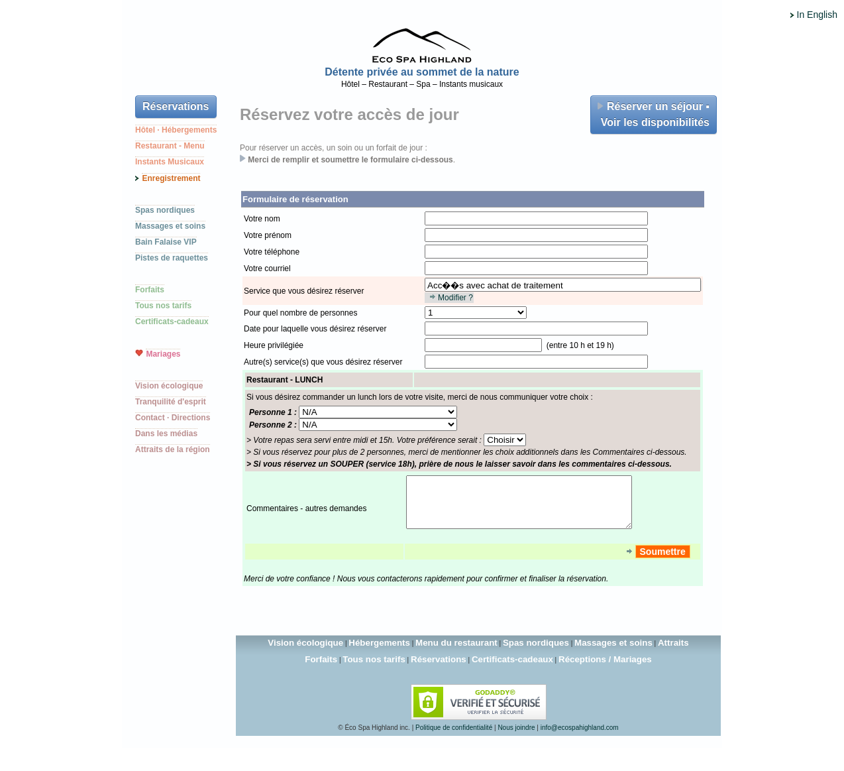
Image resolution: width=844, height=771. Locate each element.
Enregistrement (171, 178)
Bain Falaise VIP (166, 242)
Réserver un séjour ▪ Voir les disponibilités (654, 114)
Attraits (673, 653)
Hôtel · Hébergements (176, 130)
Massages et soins (170, 226)
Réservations (175, 106)
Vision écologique (169, 385)
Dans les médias (166, 433)
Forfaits (149, 289)
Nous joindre (516, 737)
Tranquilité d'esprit (170, 401)
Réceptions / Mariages (605, 669)
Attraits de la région (172, 449)
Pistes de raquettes (171, 258)
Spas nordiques (165, 210)
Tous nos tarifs (163, 305)
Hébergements (379, 653)
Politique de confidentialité (453, 737)
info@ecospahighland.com (580, 737)
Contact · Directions (172, 417)
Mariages (163, 354)
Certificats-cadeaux (172, 321)
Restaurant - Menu (170, 145)
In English (817, 14)
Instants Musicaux (169, 161)
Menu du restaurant (456, 653)
